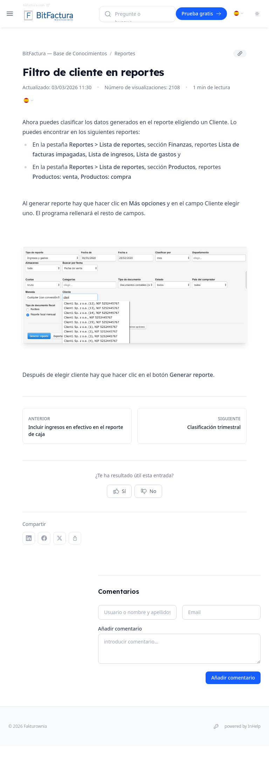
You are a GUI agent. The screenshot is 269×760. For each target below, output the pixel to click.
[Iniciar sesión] (216, 726)
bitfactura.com (36, 5)
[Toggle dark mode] (257, 13)
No (148, 491)
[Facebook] (44, 538)
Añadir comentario (120, 628)
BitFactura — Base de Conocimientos (64, 53)
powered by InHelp (243, 726)
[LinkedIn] (28, 538)
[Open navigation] (10, 13)
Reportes (125, 53)
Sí (119, 491)
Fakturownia (35, 726)
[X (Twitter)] (59, 538)
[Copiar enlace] (240, 53)
